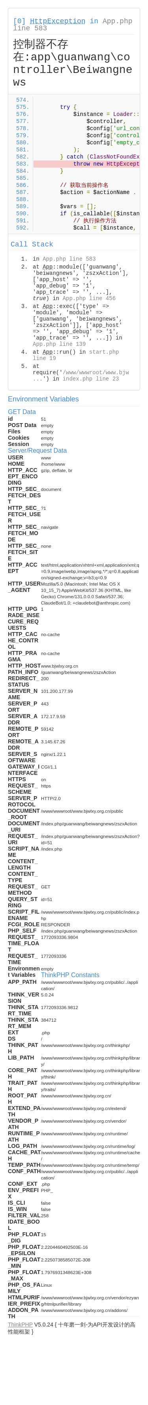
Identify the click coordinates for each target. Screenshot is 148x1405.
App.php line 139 (59, 344)
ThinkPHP (20, 1324)
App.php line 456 (89, 298)
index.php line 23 (91, 379)
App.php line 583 (69, 259)
